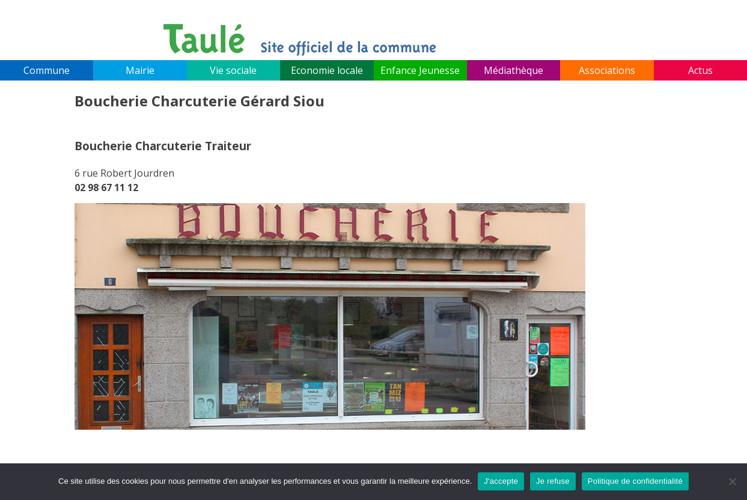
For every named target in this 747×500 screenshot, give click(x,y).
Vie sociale (233, 70)
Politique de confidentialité (635, 481)
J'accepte (501, 481)
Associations (607, 70)
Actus (700, 70)
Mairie (140, 70)
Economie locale (327, 70)
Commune (46, 70)
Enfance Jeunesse (420, 70)
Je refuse (553, 481)
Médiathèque (513, 70)
